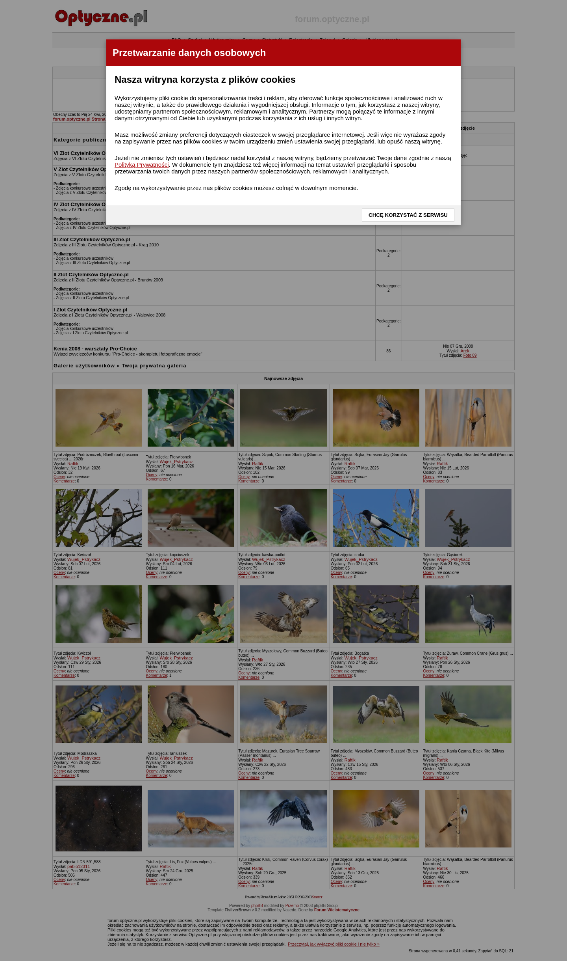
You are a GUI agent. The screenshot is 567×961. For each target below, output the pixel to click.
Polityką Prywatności (142, 164)
